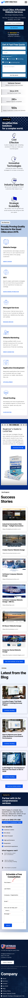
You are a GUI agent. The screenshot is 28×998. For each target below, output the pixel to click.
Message (7, 913)
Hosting (6, 62)
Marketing (20, 59)
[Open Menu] (26, 2)
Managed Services (8, 321)
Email (6, 901)
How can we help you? (10, 907)
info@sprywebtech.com (7, 953)
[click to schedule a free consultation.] (14, 23)
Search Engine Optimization (11, 291)
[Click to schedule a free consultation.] (12, 822)
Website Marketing (8, 351)
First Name (8, 882)
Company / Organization (11, 895)
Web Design (12, 59)
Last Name (7, 888)
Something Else (15, 62)
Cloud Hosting (7, 412)
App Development (8, 382)
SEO (5, 59)
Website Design (7, 261)
